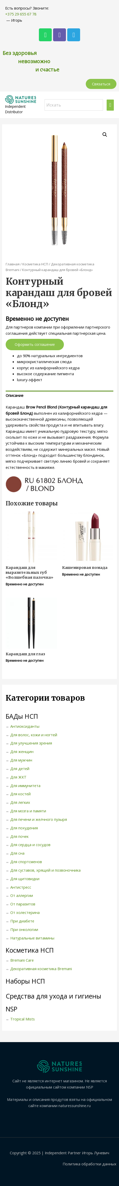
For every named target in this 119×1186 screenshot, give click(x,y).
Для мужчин (21, 760)
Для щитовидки (24, 878)
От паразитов (22, 903)
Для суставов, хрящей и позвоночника (45, 870)
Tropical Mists (22, 1018)
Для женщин (21, 751)
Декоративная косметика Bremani (41, 968)
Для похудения (24, 827)
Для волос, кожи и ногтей (33, 734)
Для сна (17, 853)
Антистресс (20, 887)
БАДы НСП (22, 716)
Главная (13, 264)
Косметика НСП (35, 264)
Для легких (20, 802)
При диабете (22, 920)
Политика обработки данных (89, 1163)
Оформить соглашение (35, 344)
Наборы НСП (25, 981)
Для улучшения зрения (31, 743)
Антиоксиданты (24, 726)
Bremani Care (22, 960)
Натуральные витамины (32, 937)
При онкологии (24, 929)
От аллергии (21, 895)
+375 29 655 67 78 (20, 14)
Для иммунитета (25, 785)
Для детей (19, 768)
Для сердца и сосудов (30, 844)
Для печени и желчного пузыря (38, 819)
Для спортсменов (26, 861)
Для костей (20, 793)
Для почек (19, 836)
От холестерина (25, 912)
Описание (14, 395)
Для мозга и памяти (28, 810)
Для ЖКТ (18, 777)
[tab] (59, 395)
